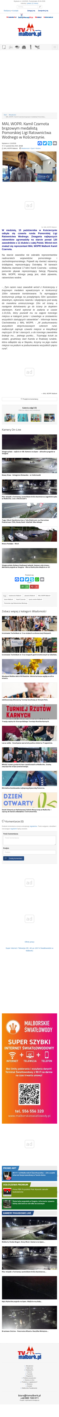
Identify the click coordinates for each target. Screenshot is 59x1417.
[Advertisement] (29, 81)
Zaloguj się (31, 11)
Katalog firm (28, 1370)
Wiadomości (25, 148)
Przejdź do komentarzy (29, 399)
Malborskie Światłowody (29, 1388)
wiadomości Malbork (15, 595)
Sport (32, 148)
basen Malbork (8, 599)
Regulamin (29, 1376)
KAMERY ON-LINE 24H (37, 46)
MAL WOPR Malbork (44, 595)
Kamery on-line (28, 1380)
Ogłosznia (29, 1368)
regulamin (13, 829)
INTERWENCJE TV (30, 46)
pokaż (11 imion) (32, 3)
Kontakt (15, 11)
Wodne (38, 148)
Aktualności (12, 115)
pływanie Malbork (29, 595)
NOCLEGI (23, 46)
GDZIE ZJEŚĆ (17, 46)
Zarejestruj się (43, 11)
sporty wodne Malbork (35, 599)
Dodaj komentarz (12, 858)
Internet (29, 1372)
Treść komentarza (10, 834)
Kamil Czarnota (20, 599)
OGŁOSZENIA (3, 46)
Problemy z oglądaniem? (28, 1382)
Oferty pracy (29, 942)
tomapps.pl (35, 1400)
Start (5, 115)
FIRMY (10, 46)
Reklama (7, 11)
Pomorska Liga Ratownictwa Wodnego (15, 603)
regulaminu (33, 826)
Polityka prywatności (29, 1378)
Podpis (6, 848)
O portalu (28, 1374)
